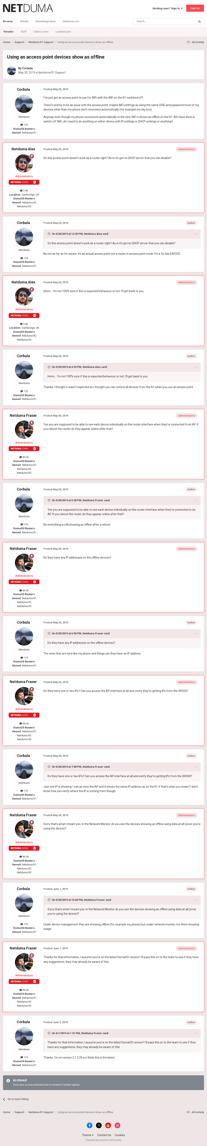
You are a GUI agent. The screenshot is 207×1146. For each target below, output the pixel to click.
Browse (8, 23)
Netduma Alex (23, 149)
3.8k (24, 190)
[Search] (154, 21)
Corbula (27, 68)
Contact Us (104, 1135)
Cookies (120, 1135)
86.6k (24, 457)
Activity (24, 21)
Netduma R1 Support (52, 72)
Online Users (41, 31)
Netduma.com (71, 21)
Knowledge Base (46, 21)
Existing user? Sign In (168, 8)
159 (24, 124)
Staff (23, 31)
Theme (88, 1135)
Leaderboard (63, 31)
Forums (8, 31)
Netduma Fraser (23, 415)
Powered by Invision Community (103, 1140)
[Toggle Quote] (49, 233)
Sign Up (195, 8)
